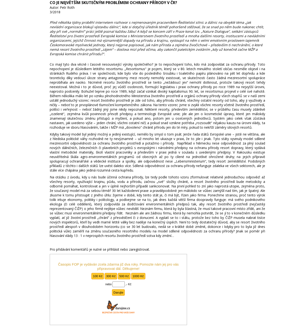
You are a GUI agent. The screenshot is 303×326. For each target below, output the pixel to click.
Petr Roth (67, 7)
